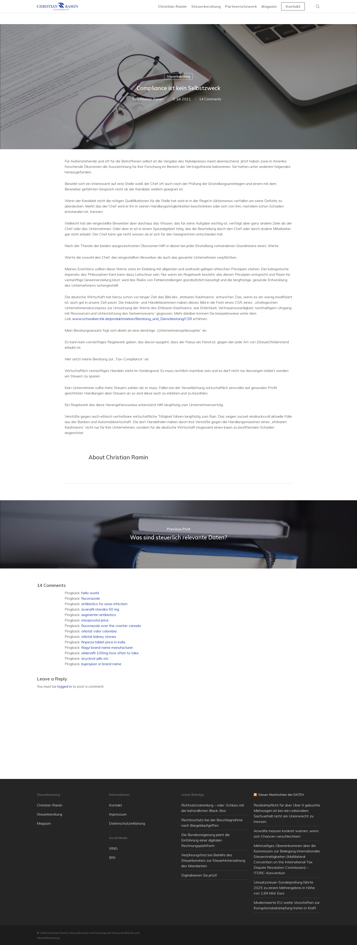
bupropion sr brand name (101, 664)
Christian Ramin (149, 99)
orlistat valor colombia (99, 631)
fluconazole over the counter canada (111, 625)
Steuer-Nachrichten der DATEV (281, 795)
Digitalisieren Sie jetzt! (199, 875)
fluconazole (90, 598)
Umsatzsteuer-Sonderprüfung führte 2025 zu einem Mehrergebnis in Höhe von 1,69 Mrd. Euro (284, 887)
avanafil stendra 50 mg (100, 609)
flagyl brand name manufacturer (107, 647)
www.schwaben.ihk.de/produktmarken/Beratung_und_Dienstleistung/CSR (132, 318)
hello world (90, 593)
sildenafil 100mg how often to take (110, 653)
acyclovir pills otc (95, 658)
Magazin (44, 823)
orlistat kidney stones (98, 636)
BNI (112, 857)
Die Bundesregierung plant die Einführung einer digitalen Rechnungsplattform (205, 840)
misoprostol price (95, 620)
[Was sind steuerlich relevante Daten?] (178, 534)
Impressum (118, 814)
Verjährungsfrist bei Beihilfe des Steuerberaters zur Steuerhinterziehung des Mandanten (213, 860)
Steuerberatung (178, 76)
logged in (64, 686)
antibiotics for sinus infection (104, 603)
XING (113, 848)
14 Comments (210, 99)
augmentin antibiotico (98, 614)
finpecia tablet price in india (103, 642)
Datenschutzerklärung (127, 823)
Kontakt (115, 805)
